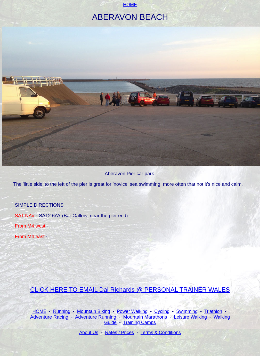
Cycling (161, 311)
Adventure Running (95, 317)
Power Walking (132, 311)
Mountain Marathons (145, 317)
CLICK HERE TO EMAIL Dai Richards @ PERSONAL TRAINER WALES (130, 289)
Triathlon (213, 311)
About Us (88, 332)
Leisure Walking (190, 317)
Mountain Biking (93, 311)
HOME (130, 4)
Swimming (187, 311)
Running (61, 311)
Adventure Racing (49, 317)
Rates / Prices (119, 332)
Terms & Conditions (161, 332)
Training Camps (139, 322)
